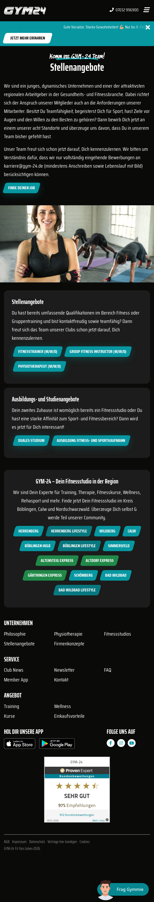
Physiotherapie (68, 634)
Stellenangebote (19, 643)
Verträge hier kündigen (62, 842)
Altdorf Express (100, 560)
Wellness (62, 706)
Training (11, 706)
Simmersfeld (119, 545)
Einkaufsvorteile (69, 716)
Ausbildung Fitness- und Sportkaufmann (91, 440)
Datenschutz (37, 842)
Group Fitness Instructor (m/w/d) (98, 351)
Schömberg (83, 575)
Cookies (85, 842)
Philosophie (15, 634)
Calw (132, 531)
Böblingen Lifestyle (79, 545)
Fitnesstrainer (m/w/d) (37, 351)
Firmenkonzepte (69, 643)
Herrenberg (28, 531)
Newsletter (64, 670)
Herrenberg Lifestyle (69, 531)
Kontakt (61, 679)
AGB (6, 842)
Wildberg (107, 531)
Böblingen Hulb (37, 545)
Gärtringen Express (45, 575)
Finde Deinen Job (21, 188)
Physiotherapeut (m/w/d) (39, 366)
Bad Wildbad (115, 575)
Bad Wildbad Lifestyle (77, 590)
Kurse (9, 716)
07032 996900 (124, 10)
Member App (16, 679)
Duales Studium (31, 440)
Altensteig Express (57, 560)
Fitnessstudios (117, 634)
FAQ (107, 670)
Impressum (19, 842)
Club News (13, 670)
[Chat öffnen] (123, 889)
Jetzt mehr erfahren (27, 38)
